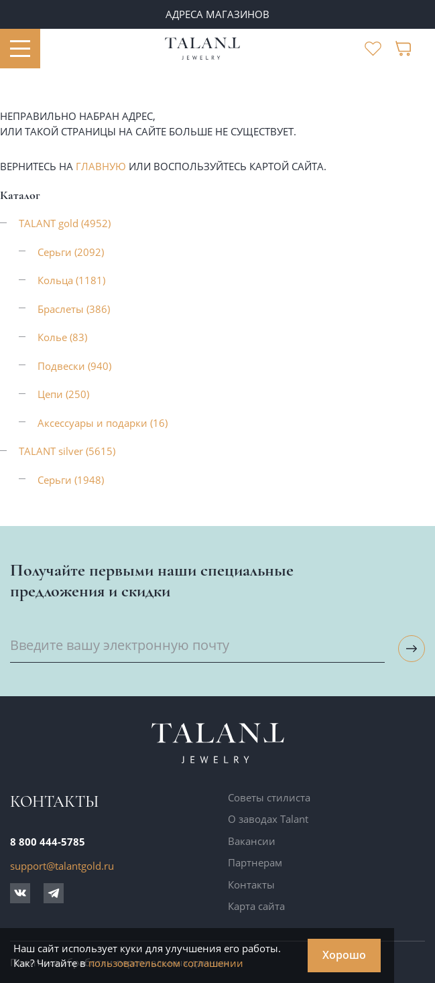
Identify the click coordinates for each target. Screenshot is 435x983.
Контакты (251, 884)
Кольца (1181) (71, 280)
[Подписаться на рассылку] (411, 648)
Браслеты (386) (74, 309)
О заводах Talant (268, 819)
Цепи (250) (63, 394)
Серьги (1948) (71, 479)
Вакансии (251, 841)
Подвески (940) (74, 366)
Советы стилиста (269, 797)
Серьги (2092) (71, 252)
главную (101, 166)
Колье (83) (62, 337)
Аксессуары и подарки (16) (103, 423)
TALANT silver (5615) (67, 451)
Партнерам (255, 862)
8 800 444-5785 (47, 841)
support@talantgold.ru (62, 865)
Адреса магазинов (217, 14)
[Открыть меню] (20, 49)
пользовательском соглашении (165, 963)
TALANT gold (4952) (65, 223)
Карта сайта (256, 906)
